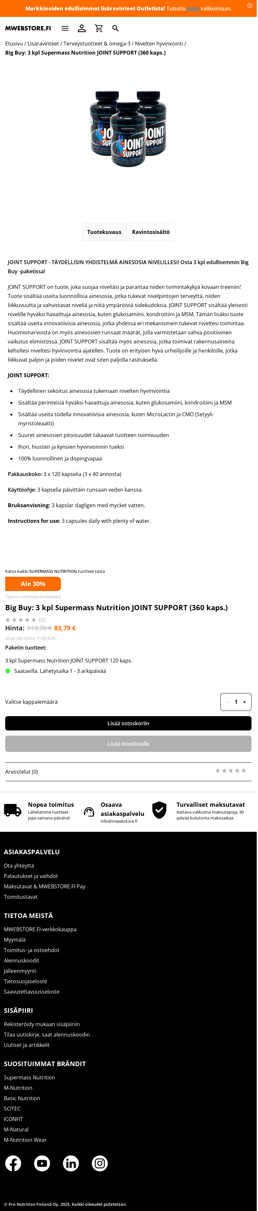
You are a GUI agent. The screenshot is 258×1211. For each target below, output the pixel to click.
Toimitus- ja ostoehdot (31, 950)
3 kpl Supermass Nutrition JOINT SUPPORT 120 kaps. (68, 660)
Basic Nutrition (22, 1098)
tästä (193, 8)
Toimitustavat (21, 896)
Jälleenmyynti (20, 970)
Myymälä (15, 939)
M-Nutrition (18, 1087)
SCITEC (12, 1108)
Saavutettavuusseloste (31, 991)
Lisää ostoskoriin (128, 723)
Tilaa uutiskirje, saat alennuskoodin (47, 1034)
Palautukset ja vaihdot (31, 876)
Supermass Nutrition (29, 1077)
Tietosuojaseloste (25, 981)
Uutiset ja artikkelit (27, 1045)
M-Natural (16, 1129)
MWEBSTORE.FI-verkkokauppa (40, 929)
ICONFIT (13, 1119)
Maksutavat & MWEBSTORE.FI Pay (44, 886)
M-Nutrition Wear (25, 1139)
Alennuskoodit (21, 960)
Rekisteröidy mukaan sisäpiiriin (42, 1024)
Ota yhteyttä (19, 865)
